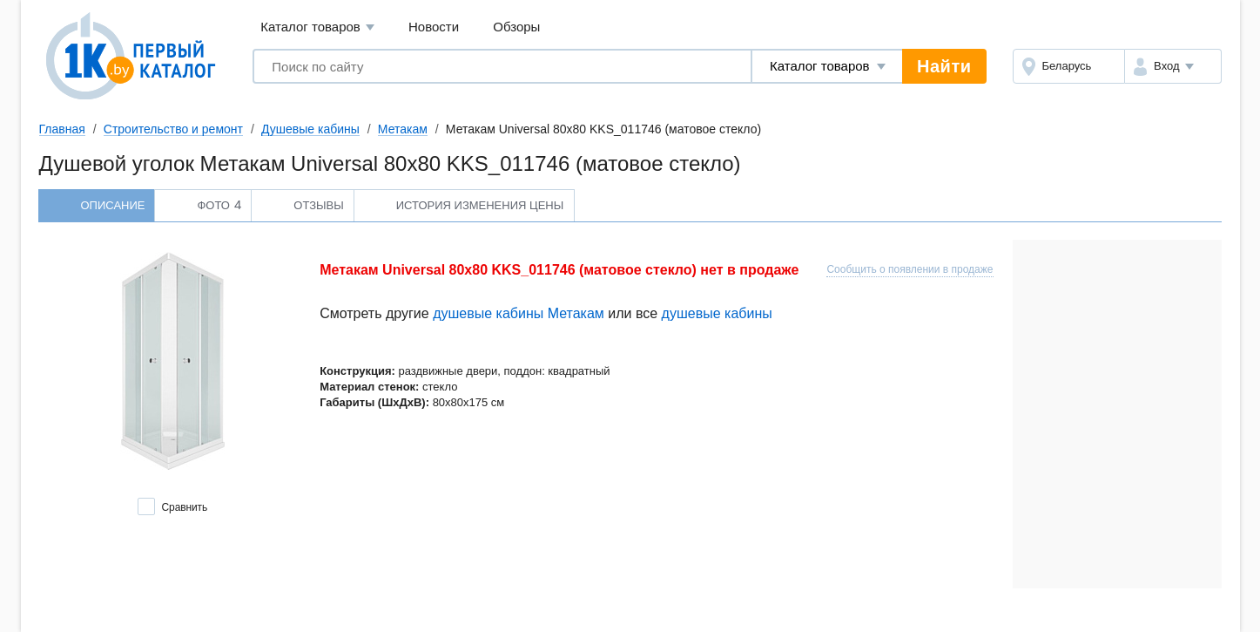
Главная (62, 129)
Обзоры (516, 26)
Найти (944, 66)
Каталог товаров (317, 27)
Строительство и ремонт (173, 129)
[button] (1172, 66)
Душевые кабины (310, 129)
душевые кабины (717, 313)
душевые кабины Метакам (518, 313)
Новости (433, 26)
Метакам (403, 129)
